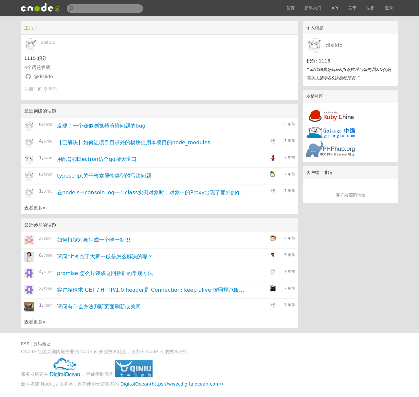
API (334, 8)
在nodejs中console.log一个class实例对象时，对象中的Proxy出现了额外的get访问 (151, 192)
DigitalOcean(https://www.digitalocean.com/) (171, 384)
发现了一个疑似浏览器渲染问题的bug (101, 126)
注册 (370, 8)
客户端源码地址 (351, 195)
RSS (25, 343)
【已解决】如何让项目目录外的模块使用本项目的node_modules (133, 142)
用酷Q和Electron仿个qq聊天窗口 (97, 159)
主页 (28, 27)
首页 (290, 8)
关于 (352, 8)
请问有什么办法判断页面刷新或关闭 (99, 306)
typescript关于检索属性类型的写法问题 (104, 176)
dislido (334, 45)
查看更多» (35, 207)
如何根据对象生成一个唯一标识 (93, 240)
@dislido (43, 76)
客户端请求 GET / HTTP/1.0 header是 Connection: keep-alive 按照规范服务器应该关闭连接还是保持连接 (151, 290)
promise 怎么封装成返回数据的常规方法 (105, 273)
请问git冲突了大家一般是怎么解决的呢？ (105, 256)
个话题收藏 (37, 67)
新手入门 (312, 8)
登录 (389, 8)
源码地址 (41, 343)
